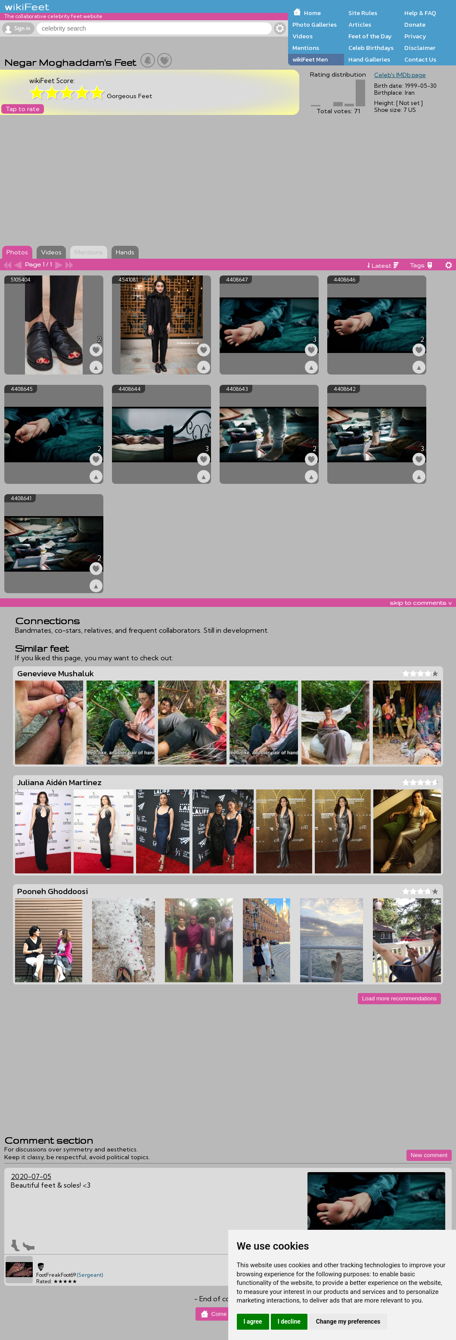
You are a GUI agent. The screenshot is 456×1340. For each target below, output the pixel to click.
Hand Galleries (369, 59)
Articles (359, 24)
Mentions (305, 48)
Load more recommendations (399, 998)
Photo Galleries (314, 24)
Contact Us (420, 59)
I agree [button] (253, 1321)
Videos (302, 36)
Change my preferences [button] (348, 1321)
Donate (414, 24)
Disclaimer (419, 48)
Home (312, 13)
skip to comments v (421, 602)
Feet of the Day (370, 36)
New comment (429, 1155)
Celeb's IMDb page (400, 74)
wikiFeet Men (310, 59)
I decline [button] (289, 1321)
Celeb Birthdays (371, 48)
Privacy (415, 36)
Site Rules (362, 13)
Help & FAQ (420, 13)
